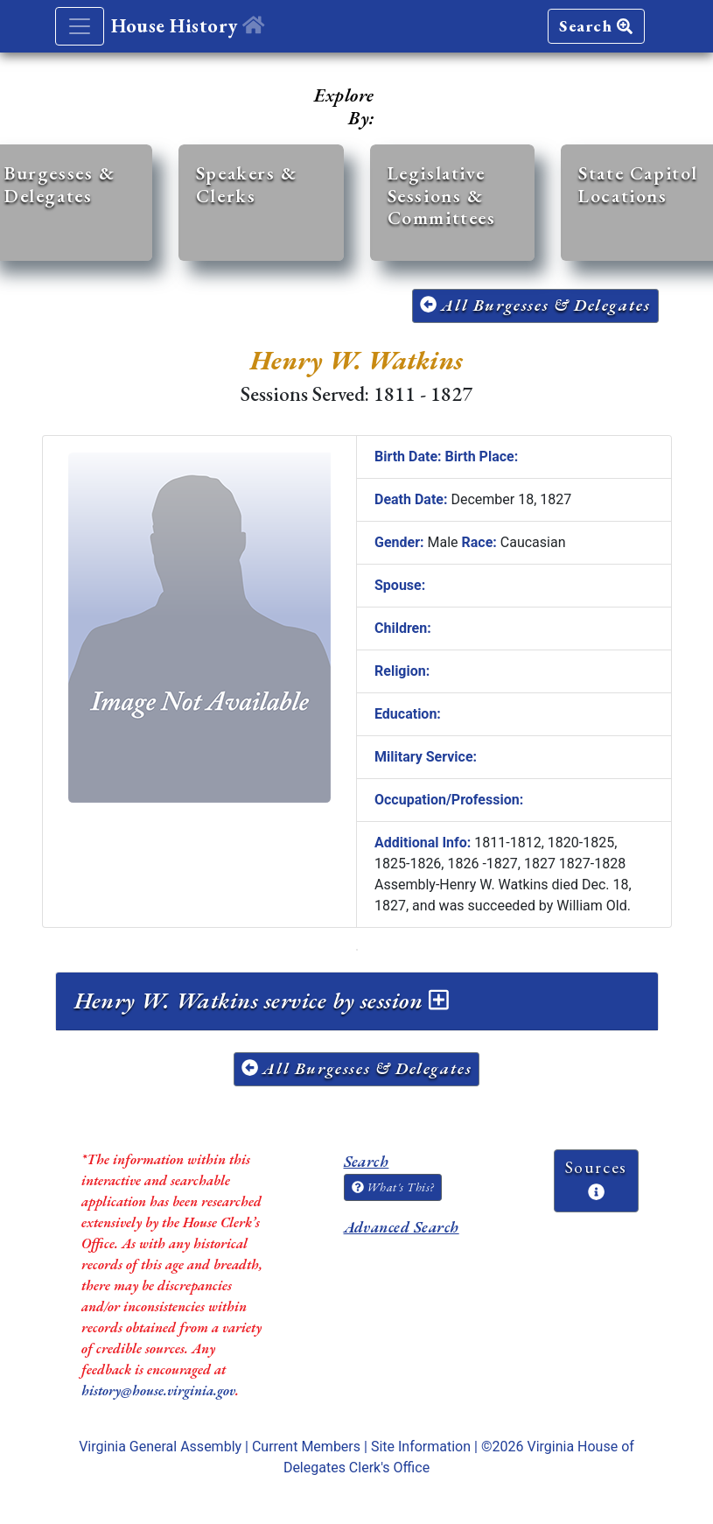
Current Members (306, 1446)
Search (596, 26)
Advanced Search (401, 1227)
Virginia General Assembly (160, 1446)
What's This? (393, 1187)
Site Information (421, 1446)
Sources (596, 1178)
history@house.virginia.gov (158, 1390)
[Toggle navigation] (79, 26)
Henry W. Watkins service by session (261, 1000)
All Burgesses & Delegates (535, 305)
